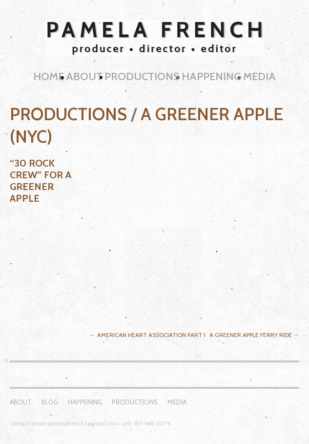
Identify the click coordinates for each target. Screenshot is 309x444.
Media (259, 76)
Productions (142, 76)
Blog (49, 402)
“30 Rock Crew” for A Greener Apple (40, 180)
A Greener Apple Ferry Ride (250, 334)
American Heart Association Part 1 (151, 334)
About (84, 76)
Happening (211, 76)
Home (48, 76)
